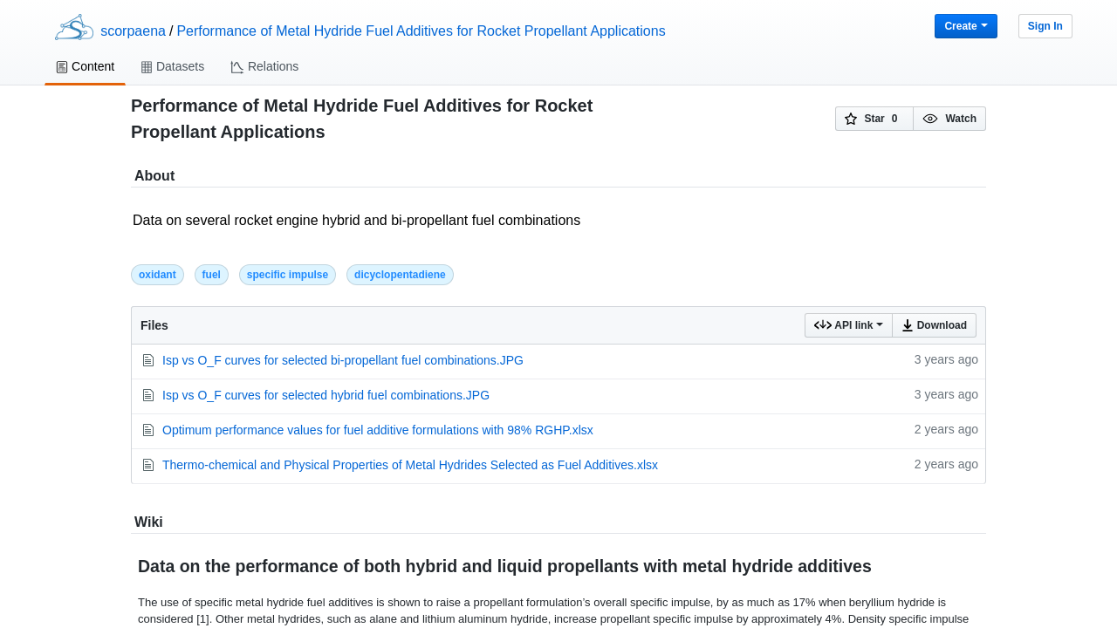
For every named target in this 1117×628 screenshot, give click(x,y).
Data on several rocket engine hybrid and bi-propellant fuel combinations (558, 230)
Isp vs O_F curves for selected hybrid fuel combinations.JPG (326, 395)
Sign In (1045, 26)
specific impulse (287, 275)
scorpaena (133, 31)
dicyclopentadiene (400, 275)
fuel (211, 275)
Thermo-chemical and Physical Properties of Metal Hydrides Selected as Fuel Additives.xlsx (410, 465)
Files (154, 325)
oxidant (157, 275)
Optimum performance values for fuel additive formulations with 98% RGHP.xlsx (377, 430)
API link (848, 325)
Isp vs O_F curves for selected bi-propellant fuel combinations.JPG (343, 360)
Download (934, 325)
